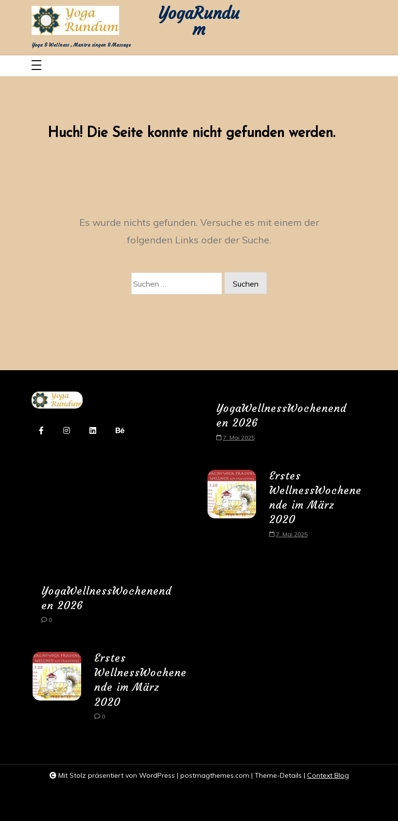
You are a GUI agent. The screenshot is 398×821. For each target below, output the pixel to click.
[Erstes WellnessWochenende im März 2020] (232, 507)
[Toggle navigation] (36, 65)
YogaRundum (198, 22)
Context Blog (328, 775)
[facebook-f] (41, 431)
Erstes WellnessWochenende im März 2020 (315, 498)
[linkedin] (93, 431)
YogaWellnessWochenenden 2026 (281, 415)
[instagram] (66, 431)
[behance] (120, 431)
